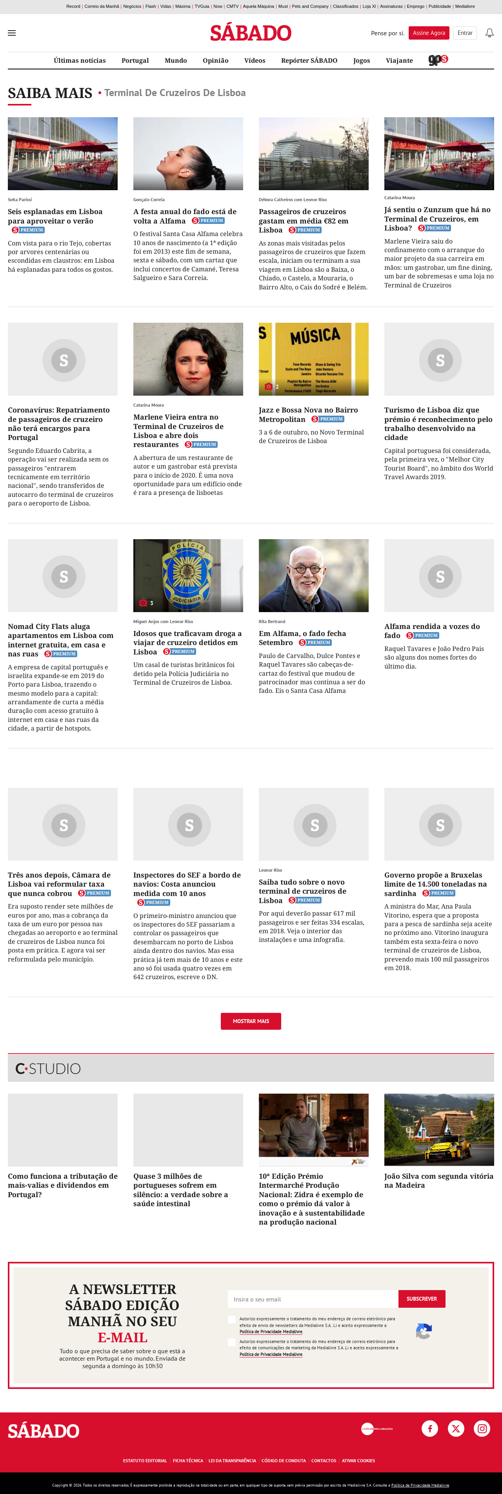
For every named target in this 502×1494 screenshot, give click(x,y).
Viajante (399, 60)
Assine (429, 32)
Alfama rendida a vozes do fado (432, 631)
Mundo (176, 60)
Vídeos (255, 60)
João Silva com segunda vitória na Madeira (439, 1180)
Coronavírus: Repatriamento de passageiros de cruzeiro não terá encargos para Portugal (59, 423)
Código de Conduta (284, 1460)
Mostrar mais (251, 1021)
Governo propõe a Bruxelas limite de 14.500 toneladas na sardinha (435, 884)
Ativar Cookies (358, 1460)
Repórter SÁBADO (309, 60)
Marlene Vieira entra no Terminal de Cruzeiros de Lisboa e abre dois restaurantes (178, 430)
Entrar (465, 32)
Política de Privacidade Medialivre (271, 1331)
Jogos (361, 60)
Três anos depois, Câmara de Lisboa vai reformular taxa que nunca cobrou (59, 884)
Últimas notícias (80, 60)
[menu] (12, 33)
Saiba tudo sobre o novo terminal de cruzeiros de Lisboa (302, 891)
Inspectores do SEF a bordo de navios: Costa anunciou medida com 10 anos (187, 884)
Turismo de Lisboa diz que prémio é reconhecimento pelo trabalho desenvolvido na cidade (438, 423)
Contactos (323, 1460)
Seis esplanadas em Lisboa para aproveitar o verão (55, 216)
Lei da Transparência (232, 1460)
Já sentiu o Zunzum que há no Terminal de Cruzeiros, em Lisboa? (437, 219)
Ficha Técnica (188, 1460)
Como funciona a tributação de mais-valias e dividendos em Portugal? (63, 1185)
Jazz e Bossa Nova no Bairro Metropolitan (308, 414)
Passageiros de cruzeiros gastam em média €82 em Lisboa (304, 220)
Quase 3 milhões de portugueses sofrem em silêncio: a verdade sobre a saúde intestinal (180, 1189)
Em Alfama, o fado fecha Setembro (302, 638)
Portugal (135, 60)
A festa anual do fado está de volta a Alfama (184, 216)
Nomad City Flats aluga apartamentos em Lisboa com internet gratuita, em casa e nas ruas (61, 640)
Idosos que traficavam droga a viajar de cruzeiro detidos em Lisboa (187, 642)
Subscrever (422, 1298)
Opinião (216, 60)
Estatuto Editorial (145, 1460)
